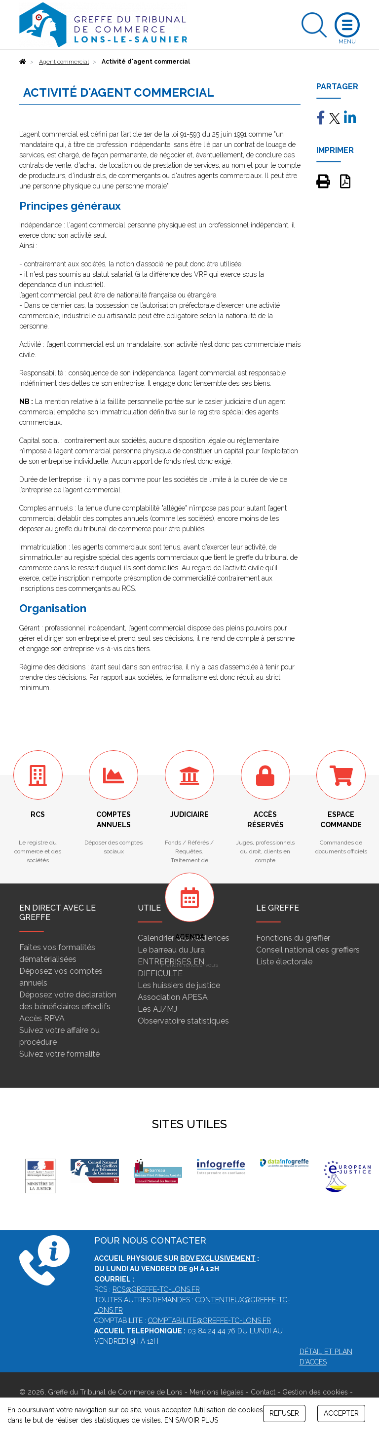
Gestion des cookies (315, 1392)
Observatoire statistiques (183, 1021)
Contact (263, 1392)
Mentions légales (217, 1392)
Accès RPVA (42, 1018)
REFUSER (284, 1413)
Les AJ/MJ (157, 1009)
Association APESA (173, 997)
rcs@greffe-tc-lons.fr (156, 1289)
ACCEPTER (341, 1413)
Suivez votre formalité (59, 1054)
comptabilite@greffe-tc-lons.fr (209, 1320)
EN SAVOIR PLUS (191, 1420)
